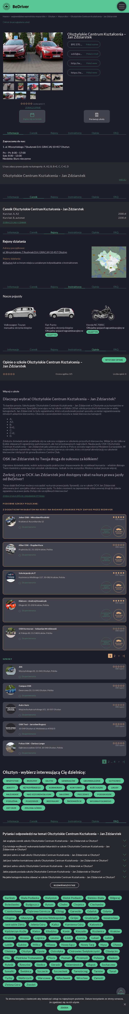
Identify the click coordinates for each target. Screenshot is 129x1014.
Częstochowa (13, 911)
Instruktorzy (75, 132)
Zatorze (11, 808)
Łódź (68, 937)
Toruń (112, 971)
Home (6, 16)
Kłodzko (51, 931)
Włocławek (63, 978)
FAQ (116, 132)
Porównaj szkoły (96, 116)
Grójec (74, 917)
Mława (51, 944)
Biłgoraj (115, 897)
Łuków (22, 944)
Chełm (63, 904)
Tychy (8, 978)
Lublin (8, 944)
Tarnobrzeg (81, 971)
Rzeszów (25, 964)
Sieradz (55, 964)
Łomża (81, 937)
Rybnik (9, 964)
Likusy (114, 787)
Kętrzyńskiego (32, 787)
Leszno (55, 937)
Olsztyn (51, 16)
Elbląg (60, 911)
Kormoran (55, 787)
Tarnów (98, 971)
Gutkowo (115, 781)
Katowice (95, 924)
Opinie (95, 132)
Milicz (36, 944)
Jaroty (10, 787)
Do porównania (27, 527)
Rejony (54, 132)
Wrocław (82, 978)
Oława (117, 944)
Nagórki (64, 794)
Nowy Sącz (68, 944)
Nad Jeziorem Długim (39, 794)
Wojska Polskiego (100, 801)
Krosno (24, 937)
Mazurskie (63, 16)
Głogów (10, 917)
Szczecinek (60, 971)
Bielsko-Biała (96, 897)
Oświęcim (112, 951)
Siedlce (41, 964)
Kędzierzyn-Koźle (15, 931)
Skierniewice (73, 964)
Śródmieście (74, 801)
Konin (66, 931)
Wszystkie (12, 781)
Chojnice (79, 904)
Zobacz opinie (33, 107)
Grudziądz (91, 917)
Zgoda (64, 1008)
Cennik (33, 132)
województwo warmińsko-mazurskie (28, 16)
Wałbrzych (25, 978)
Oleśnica (10, 951)
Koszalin (81, 931)
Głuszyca (26, 917)
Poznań (65, 957)
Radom (113, 957)
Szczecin (42, 971)
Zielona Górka (33, 808)
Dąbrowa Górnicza (38, 911)
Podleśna (11, 801)
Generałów (68, 781)
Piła (7, 957)
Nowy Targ (87, 944)
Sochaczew (108, 964)
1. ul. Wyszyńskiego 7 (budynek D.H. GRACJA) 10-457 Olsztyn (36, 146)
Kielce (36, 931)
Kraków (115, 931)
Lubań (95, 937)
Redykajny (53, 801)
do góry (121, 992)
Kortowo (76, 787)
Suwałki (9, 971)
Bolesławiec (12, 904)
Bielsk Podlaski (72, 897)
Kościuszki (96, 787)
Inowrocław (111, 917)
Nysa (103, 944)
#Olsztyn (8, 262)
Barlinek (10, 897)
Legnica (39, 937)
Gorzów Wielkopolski (51, 917)
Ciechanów (96, 904)
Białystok (51, 897)
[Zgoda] (124, 1004)
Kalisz (55, 924)
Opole (41, 951)
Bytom (49, 904)
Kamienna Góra (74, 924)
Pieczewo (83, 794)
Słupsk (92, 964)
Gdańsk (92, 911)
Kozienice (98, 931)
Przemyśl (82, 957)
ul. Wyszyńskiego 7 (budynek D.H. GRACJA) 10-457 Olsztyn (35, 252)
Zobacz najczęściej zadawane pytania (24, 496)
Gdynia (107, 911)
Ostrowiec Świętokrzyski (84, 951)
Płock (51, 957)
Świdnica (25, 971)
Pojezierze (32, 801)
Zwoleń (30, 984)
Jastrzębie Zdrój (14, 924)
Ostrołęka (57, 951)
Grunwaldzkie (91, 781)
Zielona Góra (12, 984)
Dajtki (49, 781)
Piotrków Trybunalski (29, 957)
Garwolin (75, 911)
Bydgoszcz (32, 904)
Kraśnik (9, 937)
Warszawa (44, 978)
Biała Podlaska (30, 897)
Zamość (98, 978)
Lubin (108, 937)
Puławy (98, 957)
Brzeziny (32, 781)
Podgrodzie (104, 794)
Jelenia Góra (38, 924)
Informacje (13, 132)
